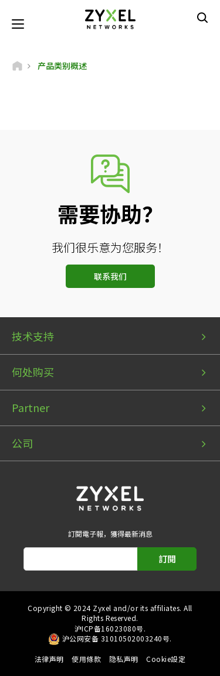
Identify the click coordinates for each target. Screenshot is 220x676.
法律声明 (49, 659)
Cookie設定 (165, 659)
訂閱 (167, 559)
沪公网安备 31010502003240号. (117, 638)
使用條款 (86, 659)
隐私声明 (123, 659)
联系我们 (110, 276)
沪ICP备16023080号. (110, 628)
